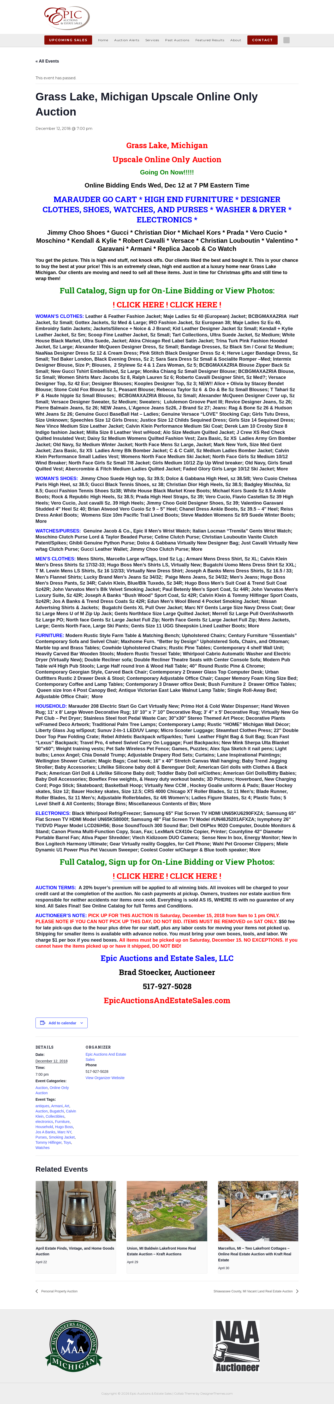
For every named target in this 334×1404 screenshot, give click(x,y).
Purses (41, 1137)
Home (103, 40)
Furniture (62, 1121)
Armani (57, 1106)
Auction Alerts (126, 40)
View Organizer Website (105, 1078)
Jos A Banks (45, 1132)
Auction (41, 1088)
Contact (262, 40)
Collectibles (55, 1116)
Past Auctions (177, 40)
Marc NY (64, 1132)
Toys (67, 1142)
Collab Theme (184, 1393)
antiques (42, 1106)
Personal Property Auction (65, 1291)
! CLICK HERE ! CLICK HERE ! (167, 304)
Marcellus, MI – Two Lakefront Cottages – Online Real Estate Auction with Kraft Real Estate (254, 1254)
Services (152, 40)
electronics (44, 1121)
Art (66, 1106)
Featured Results (209, 40)
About (235, 40)
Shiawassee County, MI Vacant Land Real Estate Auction (240, 1291)
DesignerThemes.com (216, 1393)
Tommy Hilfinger (48, 1142)
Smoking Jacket (62, 1137)
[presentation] (76, 1211)
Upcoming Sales (68, 40)
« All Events (47, 61)
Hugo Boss (64, 1127)
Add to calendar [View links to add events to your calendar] (62, 1023)
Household (44, 1127)
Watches (42, 1148)
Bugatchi (57, 1111)
